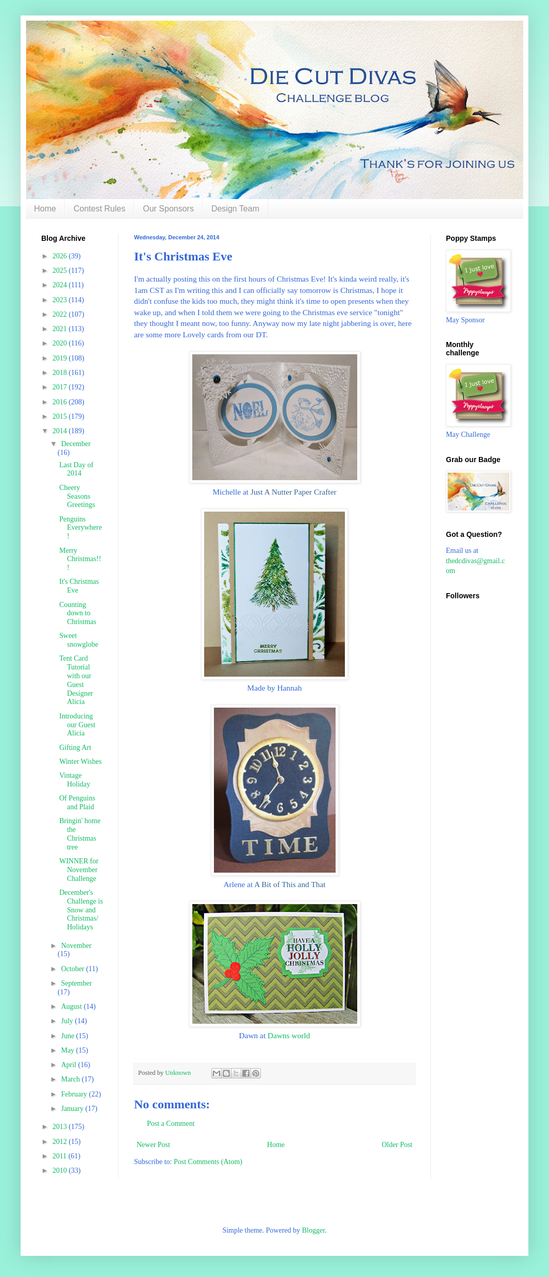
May (68, 1050)
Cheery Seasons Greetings (77, 496)
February (75, 1094)
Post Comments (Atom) (208, 1162)
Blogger (313, 1230)
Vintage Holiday (74, 780)
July (68, 1021)
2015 (61, 416)
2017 (61, 387)
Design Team (235, 208)
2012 (61, 1141)
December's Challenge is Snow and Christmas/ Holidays (81, 910)
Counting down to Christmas (77, 613)
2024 (61, 285)
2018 (61, 372)
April (69, 1065)
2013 (61, 1127)
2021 (61, 329)
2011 (61, 1156)
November (76, 945)
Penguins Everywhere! (80, 528)
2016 (61, 402)
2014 (61, 431)
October (73, 969)
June (68, 1036)
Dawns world (289, 1035)
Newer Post (153, 1145)
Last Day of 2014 (76, 469)
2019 (61, 358)
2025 (61, 270)
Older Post (397, 1145)
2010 (61, 1170)
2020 (61, 343)
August (72, 1006)
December (76, 444)
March (71, 1079)
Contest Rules (100, 208)
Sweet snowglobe (78, 640)
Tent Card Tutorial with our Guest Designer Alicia (76, 680)
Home (45, 208)
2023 (61, 300)
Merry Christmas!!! (80, 559)
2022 (61, 314)
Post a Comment (171, 1123)
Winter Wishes (80, 761)
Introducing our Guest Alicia (77, 725)
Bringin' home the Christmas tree (80, 833)
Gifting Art (75, 747)
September (76, 983)
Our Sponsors (168, 208)
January (73, 1108)
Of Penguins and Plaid (77, 802)
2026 (61, 256)
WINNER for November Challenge (78, 869)
